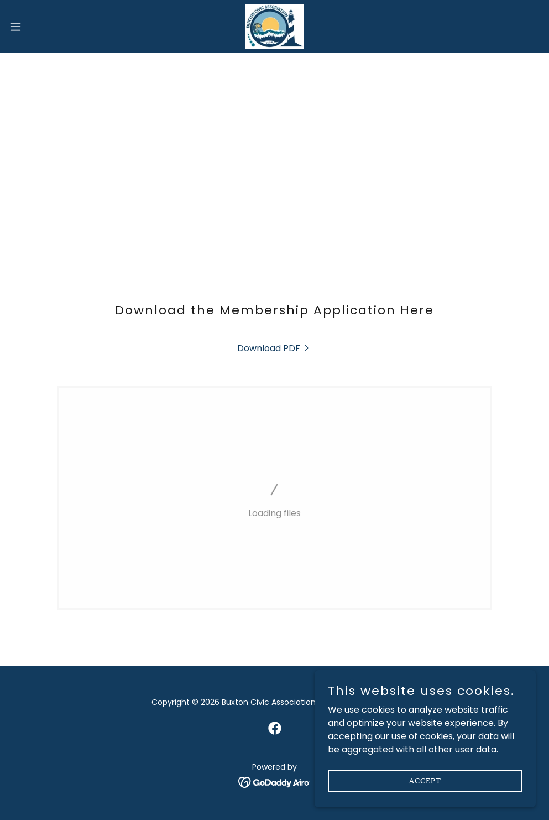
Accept (425, 780)
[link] (274, 26)
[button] (45, 26)
